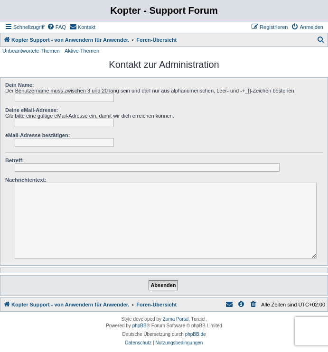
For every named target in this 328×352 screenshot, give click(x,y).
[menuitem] (56, 27)
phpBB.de (195, 334)
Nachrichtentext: (26, 180)
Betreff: (14, 160)
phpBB (139, 325)
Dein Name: (19, 85)
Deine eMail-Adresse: (31, 110)
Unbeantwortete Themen (31, 51)
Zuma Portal (175, 319)
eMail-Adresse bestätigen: (37, 135)
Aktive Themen (82, 51)
